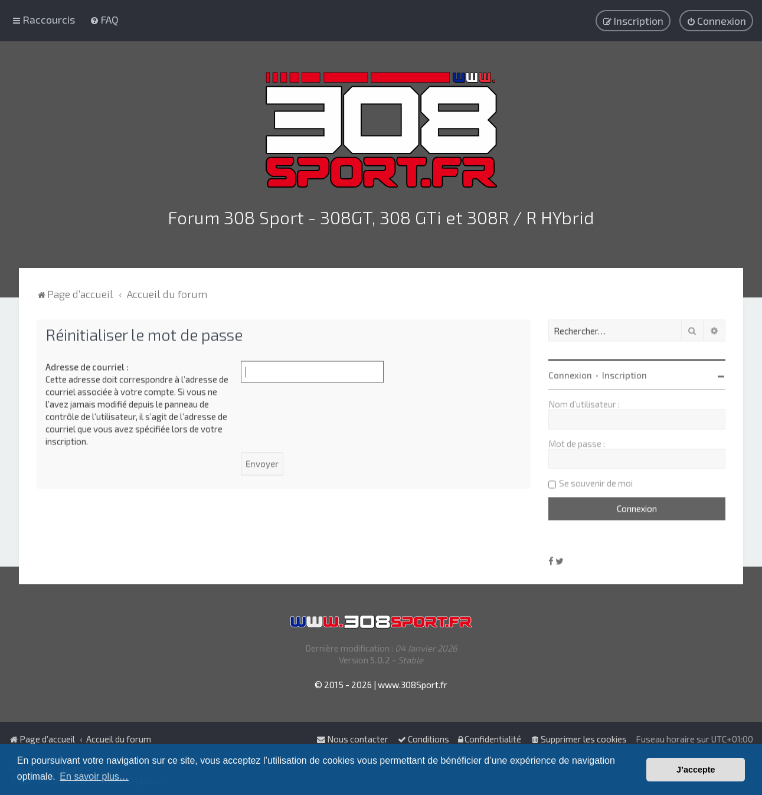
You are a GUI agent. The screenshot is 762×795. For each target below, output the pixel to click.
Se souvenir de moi (596, 481)
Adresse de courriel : (87, 365)
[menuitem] (104, 19)
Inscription (624, 373)
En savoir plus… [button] (94, 776)
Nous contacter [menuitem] (352, 739)
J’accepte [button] (695, 769)
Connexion (570, 373)
